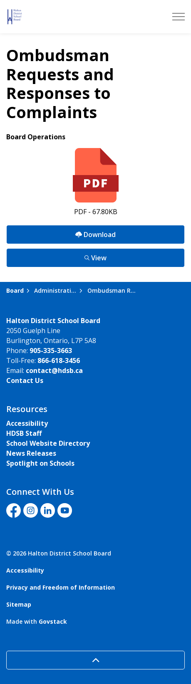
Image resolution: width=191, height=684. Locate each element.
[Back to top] (95, 660)
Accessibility (27, 423)
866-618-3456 (58, 360)
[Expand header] (178, 16)
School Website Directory (48, 443)
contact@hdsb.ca (54, 370)
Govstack (53, 621)
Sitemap (18, 604)
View (95, 257)
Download (95, 234)
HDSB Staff (24, 433)
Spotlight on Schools (40, 463)
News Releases (31, 453)
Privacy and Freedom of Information (60, 587)
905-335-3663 (51, 350)
